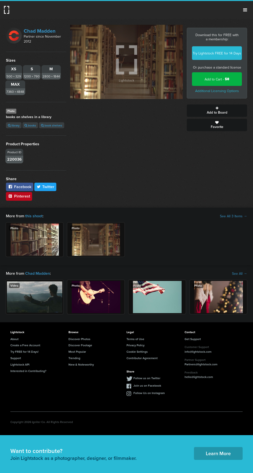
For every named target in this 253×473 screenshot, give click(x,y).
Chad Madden (40, 30)
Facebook (19, 187)
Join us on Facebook (147, 385)
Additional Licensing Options (217, 90)
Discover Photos (79, 339)
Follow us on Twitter (146, 378)
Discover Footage (80, 345)
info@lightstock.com (198, 351)
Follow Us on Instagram (149, 393)
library (14, 125)
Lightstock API (19, 364)
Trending (74, 358)
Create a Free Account (25, 345)
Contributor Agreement (142, 358)
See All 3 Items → (233, 216)
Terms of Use (135, 339)
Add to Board (217, 110)
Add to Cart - (217, 79)
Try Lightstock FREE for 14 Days (217, 53)
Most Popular (77, 351)
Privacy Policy (135, 345)
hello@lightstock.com (199, 377)
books (30, 125)
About (14, 339)
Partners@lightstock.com (201, 364)
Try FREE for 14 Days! (24, 351)
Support (15, 358)
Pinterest (19, 196)
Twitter (45, 187)
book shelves (51, 125)
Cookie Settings (137, 351)
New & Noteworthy (81, 364)
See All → (239, 273)
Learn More (218, 453)
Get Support (193, 339)
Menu (245, 10)
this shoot (33, 216)
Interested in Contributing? (28, 371)
